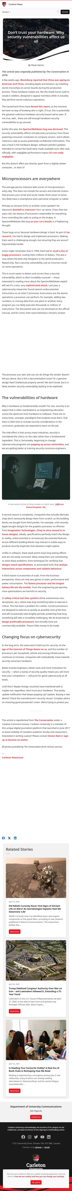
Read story (15, 932)
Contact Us (36, 1117)
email (47, 1147)
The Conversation (43, 720)
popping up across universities (47, 444)
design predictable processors (18, 621)
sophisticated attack (37, 285)
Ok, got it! (36, 1182)
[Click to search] (58, 12)
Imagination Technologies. (22, 530)
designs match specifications (17, 564)
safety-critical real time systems (22, 598)
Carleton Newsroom (12, 757)
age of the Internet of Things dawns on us (24, 649)
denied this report (40, 106)
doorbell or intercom (24, 209)
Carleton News (16, 4)
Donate (65, 12)
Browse (5, 12)
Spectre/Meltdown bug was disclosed (43, 129)
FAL (43, 507)
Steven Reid (54, 735)
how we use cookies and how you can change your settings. (39, 1176)
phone (38, 1147)
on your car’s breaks (41, 221)
